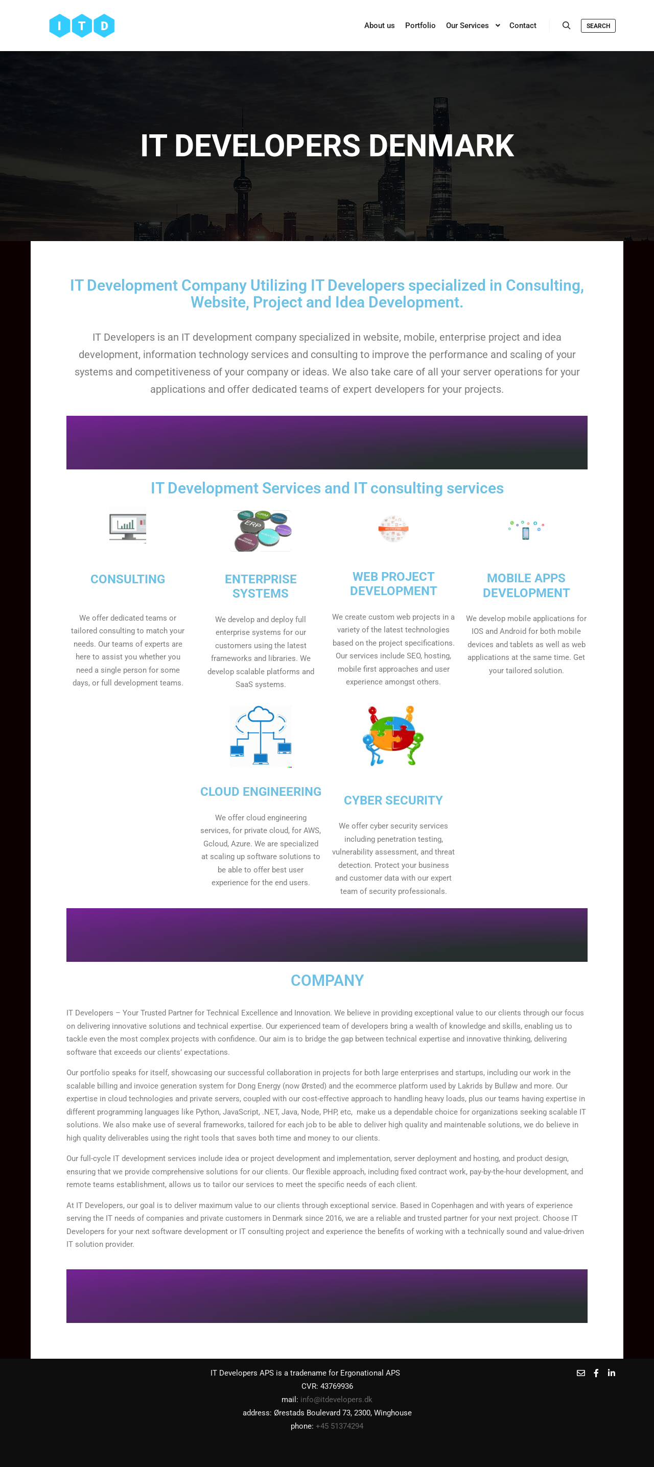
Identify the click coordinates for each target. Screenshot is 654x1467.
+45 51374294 (339, 1426)
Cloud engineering (260, 791)
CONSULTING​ (127, 579)
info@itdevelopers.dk (336, 1399)
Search (598, 26)
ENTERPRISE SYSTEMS (261, 586)
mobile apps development (526, 585)
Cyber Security (393, 800)
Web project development (393, 583)
